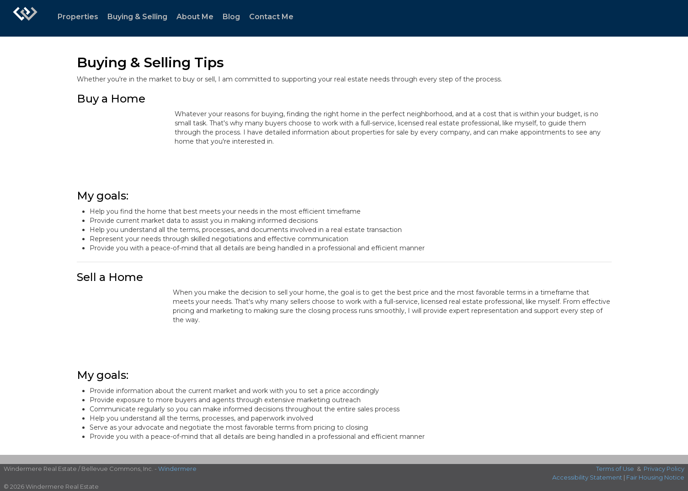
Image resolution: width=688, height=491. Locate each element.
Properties (78, 16)
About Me (194, 16)
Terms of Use (615, 468)
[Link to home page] (25, 18)
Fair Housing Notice (655, 477)
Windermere (177, 468)
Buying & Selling (137, 16)
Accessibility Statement (587, 477)
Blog (231, 16)
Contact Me (271, 16)
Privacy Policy (664, 468)
